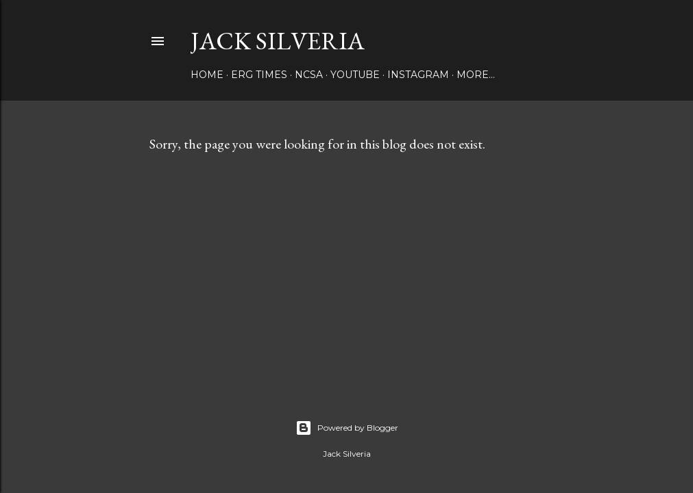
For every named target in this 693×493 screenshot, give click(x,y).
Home (207, 74)
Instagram (418, 74)
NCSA (309, 74)
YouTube (355, 74)
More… (476, 74)
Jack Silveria (278, 41)
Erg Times (259, 74)
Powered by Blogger (346, 428)
